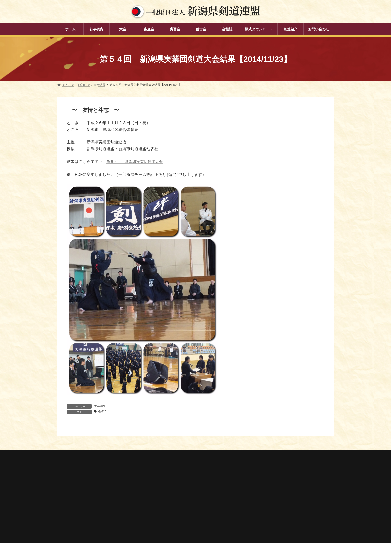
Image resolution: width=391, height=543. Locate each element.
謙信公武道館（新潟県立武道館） (273, 525)
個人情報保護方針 (74, 455)
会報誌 (159, 527)
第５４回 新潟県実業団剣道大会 (136, 161)
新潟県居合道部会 (263, 512)
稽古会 (159, 518)
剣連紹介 (161, 536)
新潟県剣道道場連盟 (264, 506)
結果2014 (104, 411)
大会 (158, 492)
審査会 (159, 501)
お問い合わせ (105, 455)
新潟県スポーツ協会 (264, 499)
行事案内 (161, 484)
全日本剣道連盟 (261, 492)
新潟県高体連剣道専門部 (267, 519)
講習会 (159, 510)
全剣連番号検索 (261, 486)
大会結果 (100, 406)
